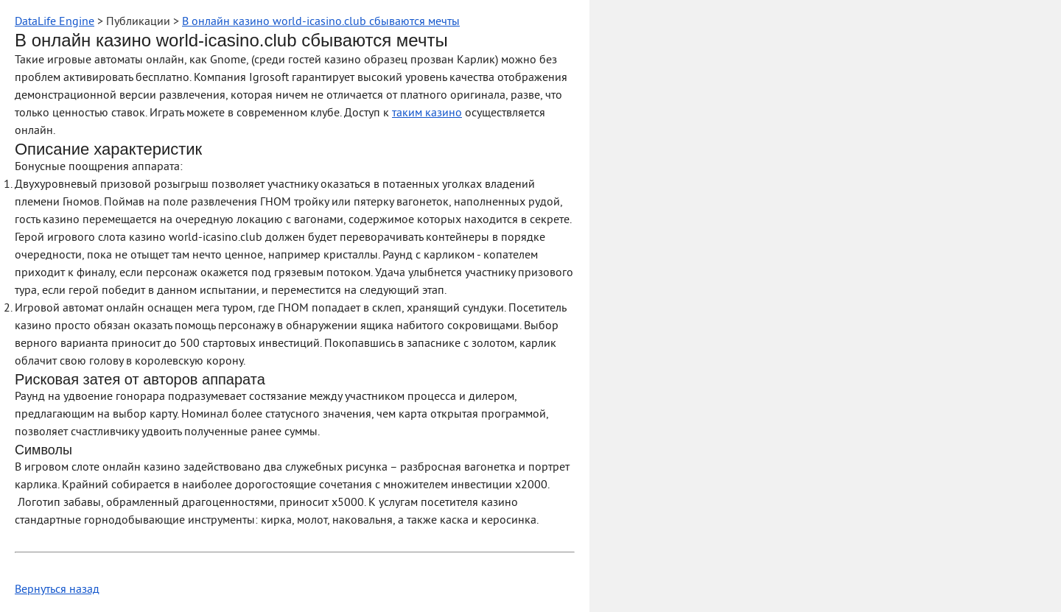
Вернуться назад (57, 590)
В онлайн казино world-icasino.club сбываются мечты (321, 22)
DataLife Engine (54, 22)
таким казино (427, 113)
